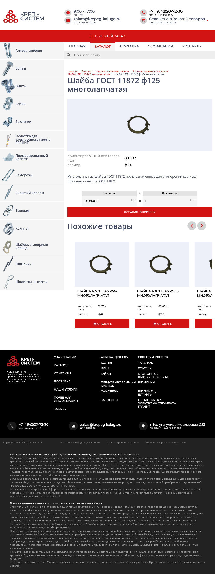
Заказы (60, 409)
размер (73, 165)
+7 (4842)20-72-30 (166, 11)
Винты (106, 368)
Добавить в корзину (139, 212)
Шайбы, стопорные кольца (112, 71)
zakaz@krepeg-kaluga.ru (97, 19)
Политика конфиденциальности (80, 442)
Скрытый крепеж (153, 357)
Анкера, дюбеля (114, 357)
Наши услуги (65, 389)
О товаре (102, 323)
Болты (106, 363)
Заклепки (109, 400)
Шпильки (146, 382)
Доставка (129, 46)
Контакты (192, 46)
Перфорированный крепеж (118, 384)
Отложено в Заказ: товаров (177, 19)
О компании (160, 46)
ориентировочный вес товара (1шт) (93, 158)
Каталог (103, 47)
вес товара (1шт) (85, 308)
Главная (77, 46)
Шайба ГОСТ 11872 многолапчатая (88, 74)
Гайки (106, 374)
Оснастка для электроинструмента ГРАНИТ (157, 403)
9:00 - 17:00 (84, 11)
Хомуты (145, 368)
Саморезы (110, 391)
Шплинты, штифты (147, 393)
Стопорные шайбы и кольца (150, 71)
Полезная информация (66, 399)
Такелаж (145, 363)
